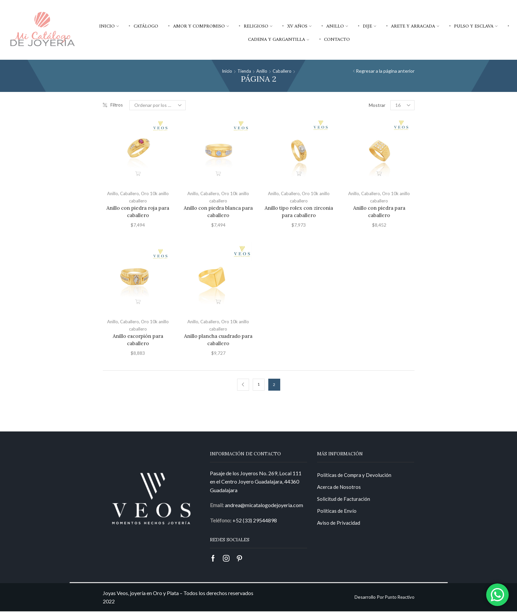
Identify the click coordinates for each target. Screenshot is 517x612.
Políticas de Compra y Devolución (355, 476)
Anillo (337, 26)
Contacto (337, 39)
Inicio (109, 26)
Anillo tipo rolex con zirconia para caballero (298, 211)
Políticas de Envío (337, 513)
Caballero (283, 71)
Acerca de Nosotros (340, 488)
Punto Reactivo (398, 598)
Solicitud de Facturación (344, 500)
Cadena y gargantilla (278, 39)
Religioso (258, 26)
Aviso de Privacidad (339, 525)
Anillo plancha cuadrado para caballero (218, 340)
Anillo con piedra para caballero (379, 211)
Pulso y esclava (475, 26)
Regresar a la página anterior (385, 71)
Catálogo (146, 26)
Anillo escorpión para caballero (138, 340)
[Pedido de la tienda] (158, 105)
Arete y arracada (415, 26)
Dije (369, 26)
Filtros (113, 105)
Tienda (244, 71)
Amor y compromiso (201, 26)
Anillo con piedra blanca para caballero (218, 211)
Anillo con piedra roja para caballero (138, 211)
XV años (299, 26)
